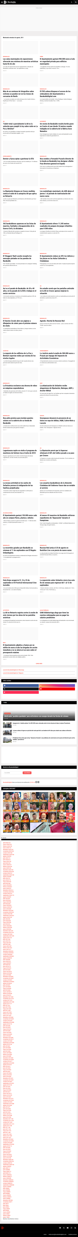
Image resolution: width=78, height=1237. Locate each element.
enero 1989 (6, 1217)
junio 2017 (7, 1007)
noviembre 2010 (8, 1141)
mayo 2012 (7, 1110)
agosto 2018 (7, 983)
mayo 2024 (7, 881)
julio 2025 (6, 858)
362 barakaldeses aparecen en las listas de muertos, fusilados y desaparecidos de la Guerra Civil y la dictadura (19, 226)
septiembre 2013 (8, 1083)
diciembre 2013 (8, 1078)
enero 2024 (7, 888)
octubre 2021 (7, 934)
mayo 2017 (7, 1008)
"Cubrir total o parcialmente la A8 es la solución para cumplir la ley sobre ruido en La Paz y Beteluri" (20, 126)
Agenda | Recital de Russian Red (52, 321)
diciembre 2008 (8, 1180)
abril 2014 (6, 1071)
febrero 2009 (7, 1176)
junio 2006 (6, 1207)
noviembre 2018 (8, 978)
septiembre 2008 (8, 1185)
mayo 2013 (7, 1090)
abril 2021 (6, 944)
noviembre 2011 (8, 1120)
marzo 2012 (7, 1114)
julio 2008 (6, 1188)
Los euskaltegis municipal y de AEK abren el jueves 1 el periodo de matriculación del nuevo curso (57, 193)
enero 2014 (7, 1076)
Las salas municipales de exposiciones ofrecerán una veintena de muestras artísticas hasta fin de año (20, 61)
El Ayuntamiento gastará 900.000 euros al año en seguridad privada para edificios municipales (57, 61)
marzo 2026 (7, 844)
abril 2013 (6, 1092)
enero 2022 (7, 929)
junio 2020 (7, 961)
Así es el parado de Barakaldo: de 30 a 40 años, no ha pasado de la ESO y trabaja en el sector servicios (19, 290)
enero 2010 (7, 1158)
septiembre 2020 (8, 956)
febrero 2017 (7, 1014)
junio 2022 (7, 920)
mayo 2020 (7, 963)
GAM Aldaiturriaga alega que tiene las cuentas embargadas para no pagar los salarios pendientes (54, 615)
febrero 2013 (7, 1095)
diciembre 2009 (8, 1159)
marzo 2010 (7, 1154)
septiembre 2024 (8, 875)
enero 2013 (7, 1097)
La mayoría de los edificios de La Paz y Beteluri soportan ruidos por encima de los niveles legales (19, 355)
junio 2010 (7, 1149)
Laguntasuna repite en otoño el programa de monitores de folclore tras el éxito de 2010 (20, 451)
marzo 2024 (7, 885)
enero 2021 (7, 949)
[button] (2, 2)
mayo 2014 (7, 1069)
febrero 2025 (7, 866)
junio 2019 (7, 966)
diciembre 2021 (8, 930)
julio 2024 (6, 878)
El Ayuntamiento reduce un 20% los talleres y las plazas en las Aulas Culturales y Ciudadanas (57, 258)
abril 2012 (6, 1112)
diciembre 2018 (8, 976)
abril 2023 (6, 903)
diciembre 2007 (8, 1200)
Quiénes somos (73, 1234)
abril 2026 (6, 842)
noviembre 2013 (8, 1080)
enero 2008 (6, 1198)
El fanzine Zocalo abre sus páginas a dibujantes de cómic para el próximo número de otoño (20, 323)
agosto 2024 (7, 876)
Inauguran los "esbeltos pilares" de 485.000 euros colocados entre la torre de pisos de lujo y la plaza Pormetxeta (41, 723)
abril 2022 (6, 924)
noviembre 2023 (8, 892)
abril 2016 (6, 1030)
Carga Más (39, 663)
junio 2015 (7, 1047)
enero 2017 (7, 1015)
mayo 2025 (7, 861)
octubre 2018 (7, 980)
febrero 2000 (7, 1215)
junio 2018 (7, 986)
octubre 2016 (7, 1020)
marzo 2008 (7, 1195)
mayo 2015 (7, 1049)
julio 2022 (6, 919)
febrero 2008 (7, 1197)
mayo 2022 (7, 922)
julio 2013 (6, 1086)
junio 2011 (7, 1129)
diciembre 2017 (8, 997)
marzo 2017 (7, 1012)
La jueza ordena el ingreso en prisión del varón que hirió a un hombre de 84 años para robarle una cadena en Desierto (42, 730)
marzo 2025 (7, 864)
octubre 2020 (7, 954)
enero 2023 (7, 909)
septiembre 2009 (8, 1164)
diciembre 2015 (8, 1037)
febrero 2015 (7, 1054)
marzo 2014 (7, 1073)
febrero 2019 (7, 973)
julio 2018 (6, 985)
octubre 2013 (7, 1081)
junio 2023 (7, 900)
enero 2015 (7, 1056)
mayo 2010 (7, 1151)
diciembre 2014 (8, 1058)
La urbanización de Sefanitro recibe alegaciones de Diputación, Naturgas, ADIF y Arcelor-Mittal (56, 388)
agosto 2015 (7, 1044)
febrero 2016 (7, 1034)
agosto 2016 (7, 1024)
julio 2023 (6, 898)
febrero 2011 (7, 1136)
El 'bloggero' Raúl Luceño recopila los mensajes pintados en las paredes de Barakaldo (17, 258)
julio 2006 (6, 1205)
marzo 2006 (6, 1212)
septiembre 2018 (8, 981)
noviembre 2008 (8, 1181)
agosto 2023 (7, 897)
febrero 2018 (7, 993)
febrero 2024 (7, 886)
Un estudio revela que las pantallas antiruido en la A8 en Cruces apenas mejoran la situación (57, 290)
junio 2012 (7, 1108)
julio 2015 (6, 1046)
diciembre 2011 (8, 1119)
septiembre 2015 (8, 1042)
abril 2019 (6, 969)
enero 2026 (7, 847)
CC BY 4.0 (34, 782)
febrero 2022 (7, 927)
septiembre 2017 (8, 1002)
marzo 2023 (7, 905)
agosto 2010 (7, 1146)
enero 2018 (7, 995)
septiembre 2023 (8, 895)
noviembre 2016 (8, 1019)
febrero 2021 (7, 947)
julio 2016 (6, 1025)
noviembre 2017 (8, 998)
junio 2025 (7, 859)
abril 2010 (6, 1152)
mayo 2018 (7, 988)
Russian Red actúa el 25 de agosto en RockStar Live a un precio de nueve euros (56, 549)
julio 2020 (6, 959)
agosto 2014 (7, 1064)
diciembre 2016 (8, 1017)
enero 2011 (7, 1137)
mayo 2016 (7, 1029)
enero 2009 (7, 1178)
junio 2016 (7, 1027)
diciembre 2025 (8, 849)
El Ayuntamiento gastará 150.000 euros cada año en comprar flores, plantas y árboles (20, 516)
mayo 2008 (6, 1191)
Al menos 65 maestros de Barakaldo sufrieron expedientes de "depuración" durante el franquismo (57, 517)
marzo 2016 (7, 1032)
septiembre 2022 (8, 915)
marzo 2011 (7, 1134)
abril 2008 (6, 1193)
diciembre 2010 (8, 1139)
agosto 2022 (7, 917)
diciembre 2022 (8, 910)
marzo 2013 (7, 1093)
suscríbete (27, 773)
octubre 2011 (7, 1122)
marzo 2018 (7, 992)
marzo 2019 (7, 971)
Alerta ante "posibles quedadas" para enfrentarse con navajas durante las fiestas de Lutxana (36, 716)
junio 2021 (7, 941)
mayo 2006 (6, 1208)
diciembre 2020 (8, 951)
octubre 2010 (7, 1142)
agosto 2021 (7, 937)
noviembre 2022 (8, 912)
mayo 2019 (7, 968)
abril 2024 (6, 883)
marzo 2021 (7, 946)
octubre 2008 (7, 1183)
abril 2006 (6, 1210)
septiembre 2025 (8, 854)
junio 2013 (7, 1088)
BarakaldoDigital (7, 782)
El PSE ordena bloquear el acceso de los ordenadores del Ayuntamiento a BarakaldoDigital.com (55, 93)
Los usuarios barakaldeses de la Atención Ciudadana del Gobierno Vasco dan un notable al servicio (57, 485)
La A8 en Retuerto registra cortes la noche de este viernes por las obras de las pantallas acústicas (20, 615)
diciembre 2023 (8, 890)
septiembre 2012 (8, 1103)
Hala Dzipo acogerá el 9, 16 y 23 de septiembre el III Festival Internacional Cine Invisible (20, 582)
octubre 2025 (7, 853)
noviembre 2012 (8, 1100)
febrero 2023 (7, 907)
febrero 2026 (7, 846)
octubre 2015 (7, 1041)
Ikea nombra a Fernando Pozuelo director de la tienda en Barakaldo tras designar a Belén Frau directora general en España (57, 161)
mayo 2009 (7, 1171)
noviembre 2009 (8, 1161)
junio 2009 (6, 1169)
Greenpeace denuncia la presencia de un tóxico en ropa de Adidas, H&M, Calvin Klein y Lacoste (57, 420)
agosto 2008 (7, 1186)
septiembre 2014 (8, 1063)
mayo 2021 (7, 942)
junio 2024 (7, 880)
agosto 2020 (7, 958)
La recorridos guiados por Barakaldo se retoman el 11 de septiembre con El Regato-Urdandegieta (20, 550)
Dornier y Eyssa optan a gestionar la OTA (18, 159)
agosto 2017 (7, 1003)
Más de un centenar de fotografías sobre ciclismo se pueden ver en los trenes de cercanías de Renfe (18, 93)
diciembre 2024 (8, 870)
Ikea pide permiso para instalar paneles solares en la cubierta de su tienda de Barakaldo (18, 420)
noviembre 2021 (8, 932)
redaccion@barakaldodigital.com (57, 1234)
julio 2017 (6, 1005)
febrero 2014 (7, 1075)
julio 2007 (6, 1203)
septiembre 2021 (8, 936)
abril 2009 (6, 1173)
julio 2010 (6, 1147)
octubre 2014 (7, 1061)
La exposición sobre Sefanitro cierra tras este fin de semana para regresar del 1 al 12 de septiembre (57, 582)
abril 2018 (6, 990)
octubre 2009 (7, 1163)
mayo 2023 (7, 902)
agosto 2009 (7, 1166)
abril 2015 (6, 1051)
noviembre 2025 (8, 851)
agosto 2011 (7, 1125)
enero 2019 (7, 975)
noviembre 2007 (7, 1202)
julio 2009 (6, 1168)
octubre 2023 (7, 893)
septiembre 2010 (8, 1144)
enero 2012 (7, 1117)
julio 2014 (6, 1066)
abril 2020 (6, 964)
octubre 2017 (7, 1000)
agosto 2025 (7, 856)
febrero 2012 (7, 1115)
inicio (45, 1234)
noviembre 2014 (8, 1059)
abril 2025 (6, 863)
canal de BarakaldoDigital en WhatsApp (13, 670)
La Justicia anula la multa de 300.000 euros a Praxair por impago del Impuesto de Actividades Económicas (57, 355)
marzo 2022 (7, 925)
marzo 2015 (7, 1053)
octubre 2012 (7, 1102)
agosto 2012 (7, 1105)
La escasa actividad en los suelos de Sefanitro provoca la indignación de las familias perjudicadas (18, 485)
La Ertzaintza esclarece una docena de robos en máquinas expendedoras (20, 387)
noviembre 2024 (8, 871)
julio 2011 (6, 1127)
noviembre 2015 (8, 1039)
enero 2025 (7, 868)
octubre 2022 (7, 914)
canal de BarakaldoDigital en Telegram (13, 673)
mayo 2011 (7, 1130)
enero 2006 (6, 1214)
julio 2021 (6, 939)
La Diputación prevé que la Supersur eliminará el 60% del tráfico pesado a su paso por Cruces (57, 452)
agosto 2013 (7, 1085)
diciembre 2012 (8, 1098)
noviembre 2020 (8, 953)
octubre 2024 (7, 873)
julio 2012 (6, 1107)
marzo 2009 (7, 1175)
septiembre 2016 (8, 1022)
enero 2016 (7, 1036)
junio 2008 (6, 1190)
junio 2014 (7, 1068)
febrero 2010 (7, 1156)
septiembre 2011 (8, 1124)
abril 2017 (6, 1010)
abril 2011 (6, 1132)
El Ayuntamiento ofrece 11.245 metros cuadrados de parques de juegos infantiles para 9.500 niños (56, 226)
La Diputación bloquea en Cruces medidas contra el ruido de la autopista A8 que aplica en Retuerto (20, 193)
